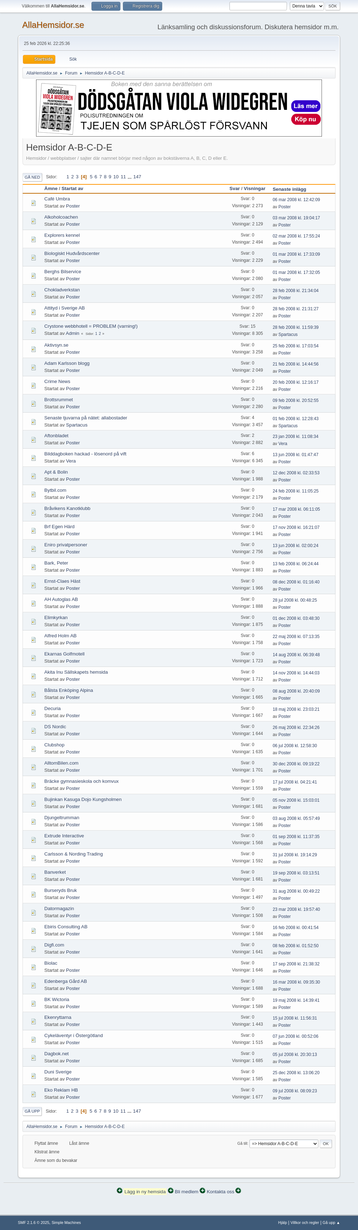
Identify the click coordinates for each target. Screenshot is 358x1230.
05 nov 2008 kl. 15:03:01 (296, 800)
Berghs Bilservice (62, 271)
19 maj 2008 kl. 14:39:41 (296, 1000)
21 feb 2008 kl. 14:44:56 (296, 364)
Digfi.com (54, 945)
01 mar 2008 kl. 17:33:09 (296, 254)
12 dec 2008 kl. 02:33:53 (296, 472)
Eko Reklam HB (61, 1090)
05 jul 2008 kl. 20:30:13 (295, 1054)
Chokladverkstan (62, 289)
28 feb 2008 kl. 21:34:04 (296, 290)
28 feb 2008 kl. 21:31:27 (296, 308)
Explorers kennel (62, 235)
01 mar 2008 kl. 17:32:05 (296, 272)
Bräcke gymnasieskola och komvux (81, 781)
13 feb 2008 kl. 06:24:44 (296, 563)
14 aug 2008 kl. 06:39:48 (296, 654)
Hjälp (282, 1222)
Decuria (52, 708)
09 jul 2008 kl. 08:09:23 (295, 1090)
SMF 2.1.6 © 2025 (33, 1222)
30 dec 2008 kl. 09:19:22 (296, 763)
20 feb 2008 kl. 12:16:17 (296, 382)
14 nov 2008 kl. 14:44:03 (296, 672)
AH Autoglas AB (61, 599)
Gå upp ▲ (331, 1222)
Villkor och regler (304, 1222)
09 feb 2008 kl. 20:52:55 (296, 400)
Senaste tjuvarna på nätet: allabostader (85, 417)
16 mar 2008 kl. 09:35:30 (296, 982)
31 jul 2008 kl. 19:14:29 (295, 854)
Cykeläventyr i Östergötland (73, 1035)
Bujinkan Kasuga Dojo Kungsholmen (82, 799)
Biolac (50, 963)
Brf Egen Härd (59, 526)
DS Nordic (55, 726)
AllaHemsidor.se (53, 25)
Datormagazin (59, 908)
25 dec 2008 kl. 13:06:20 (296, 1072)
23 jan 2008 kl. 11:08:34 (295, 436)
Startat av (72, 188)
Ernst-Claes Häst (62, 581)
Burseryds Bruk (60, 890)
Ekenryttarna (57, 1017)
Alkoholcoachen (61, 217)
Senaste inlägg (293, 189)
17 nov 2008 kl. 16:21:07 (296, 527)
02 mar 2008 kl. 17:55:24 (296, 236)
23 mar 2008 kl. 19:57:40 (296, 909)
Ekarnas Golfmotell (64, 654)
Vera (282, 443)
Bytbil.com (55, 490)
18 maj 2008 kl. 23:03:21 (296, 709)
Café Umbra (57, 198)
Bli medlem (186, 1191)
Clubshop (54, 744)
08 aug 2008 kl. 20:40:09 (296, 691)
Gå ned (32, 177)
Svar (234, 188)
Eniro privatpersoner (65, 544)
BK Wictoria (56, 999)
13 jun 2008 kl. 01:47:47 (295, 454)
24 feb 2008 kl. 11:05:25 (296, 491)
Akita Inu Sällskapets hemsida (76, 672)
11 (123, 176)
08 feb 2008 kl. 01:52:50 (296, 945)
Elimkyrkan (56, 617)
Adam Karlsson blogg (67, 363)
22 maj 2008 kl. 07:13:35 (296, 636)
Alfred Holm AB (60, 635)
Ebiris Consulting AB (66, 926)
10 (116, 176)
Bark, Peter (56, 563)
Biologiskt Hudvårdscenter (72, 253)
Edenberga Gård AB (65, 981)
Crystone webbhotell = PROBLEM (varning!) (91, 326)
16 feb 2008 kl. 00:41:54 (296, 927)
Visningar (254, 188)
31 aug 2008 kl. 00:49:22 (296, 891)
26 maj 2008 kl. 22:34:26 (296, 727)
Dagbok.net (56, 1053)
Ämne (51, 188)
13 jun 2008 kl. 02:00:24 (295, 545)
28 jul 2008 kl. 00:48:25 (295, 600)
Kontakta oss (220, 1191)
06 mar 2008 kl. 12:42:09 (296, 199)
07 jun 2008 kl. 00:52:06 (295, 1036)
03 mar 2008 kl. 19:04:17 (296, 217)
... (130, 176)
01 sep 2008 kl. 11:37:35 (296, 836)
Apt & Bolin (56, 472)
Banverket (55, 872)
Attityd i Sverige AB (64, 308)
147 (137, 176)
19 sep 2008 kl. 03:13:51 (296, 873)
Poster (73, 206)
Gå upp (32, 1111)
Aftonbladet (56, 435)
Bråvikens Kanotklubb (67, 508)
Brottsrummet (58, 399)
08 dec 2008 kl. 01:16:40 (296, 582)
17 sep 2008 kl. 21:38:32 (296, 963)
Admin (72, 333)
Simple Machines (66, 1222)
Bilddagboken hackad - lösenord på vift (85, 453)
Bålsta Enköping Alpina (68, 690)
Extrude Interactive (64, 835)
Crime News (57, 381)
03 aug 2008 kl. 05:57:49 (296, 818)
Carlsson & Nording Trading (73, 854)
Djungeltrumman (61, 817)
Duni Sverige (57, 1072)
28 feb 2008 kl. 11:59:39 (296, 327)
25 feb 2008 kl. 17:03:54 (296, 345)
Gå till (242, 1143)
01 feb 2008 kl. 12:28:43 (296, 418)
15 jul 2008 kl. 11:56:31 (295, 1018)
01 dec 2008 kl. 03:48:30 (296, 618)
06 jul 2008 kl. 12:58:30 (295, 745)
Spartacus (288, 334)
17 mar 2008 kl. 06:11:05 (296, 509)
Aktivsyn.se (56, 345)
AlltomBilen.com (61, 763)
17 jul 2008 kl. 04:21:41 (295, 782)
